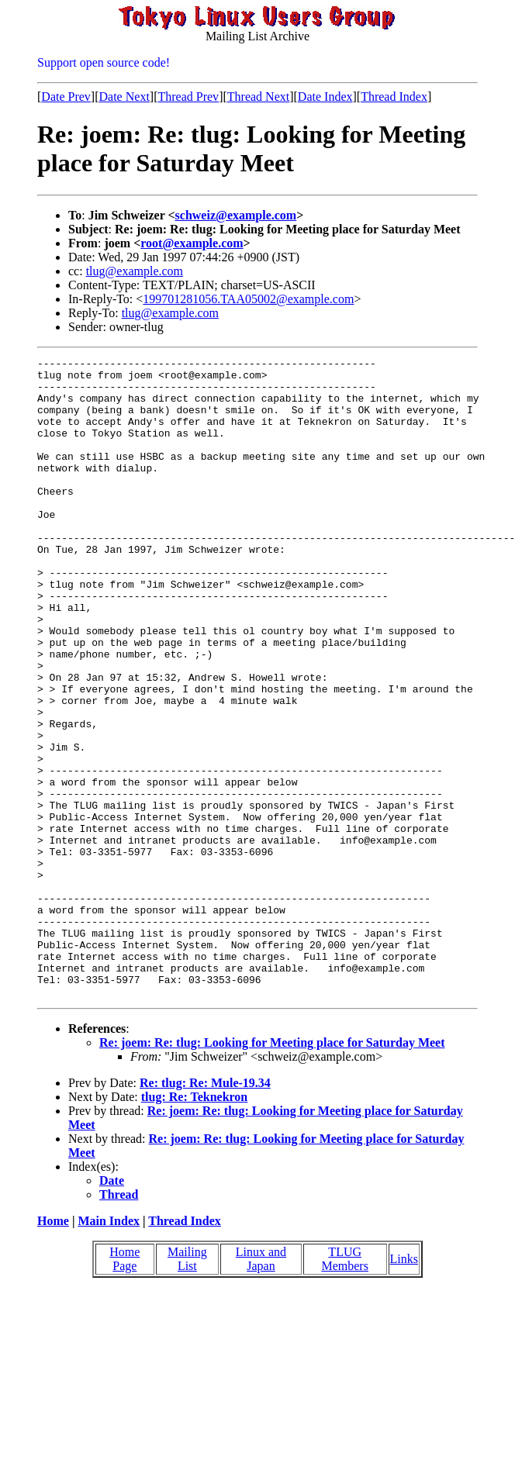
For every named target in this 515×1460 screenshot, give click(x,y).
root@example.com (191, 243)
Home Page (124, 1386)
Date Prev (66, 96)
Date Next (124, 96)
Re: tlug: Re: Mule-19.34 (205, 1210)
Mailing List (187, 1386)
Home (53, 1348)
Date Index (325, 96)
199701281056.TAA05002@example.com (248, 298)
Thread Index (394, 96)
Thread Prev (188, 96)
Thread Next (258, 96)
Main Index (109, 1348)
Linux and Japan (261, 1386)
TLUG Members (344, 1386)
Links (404, 1386)
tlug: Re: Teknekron (194, 1224)
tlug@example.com (134, 271)
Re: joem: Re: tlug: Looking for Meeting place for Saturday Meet (272, 1170)
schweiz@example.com (236, 215)
